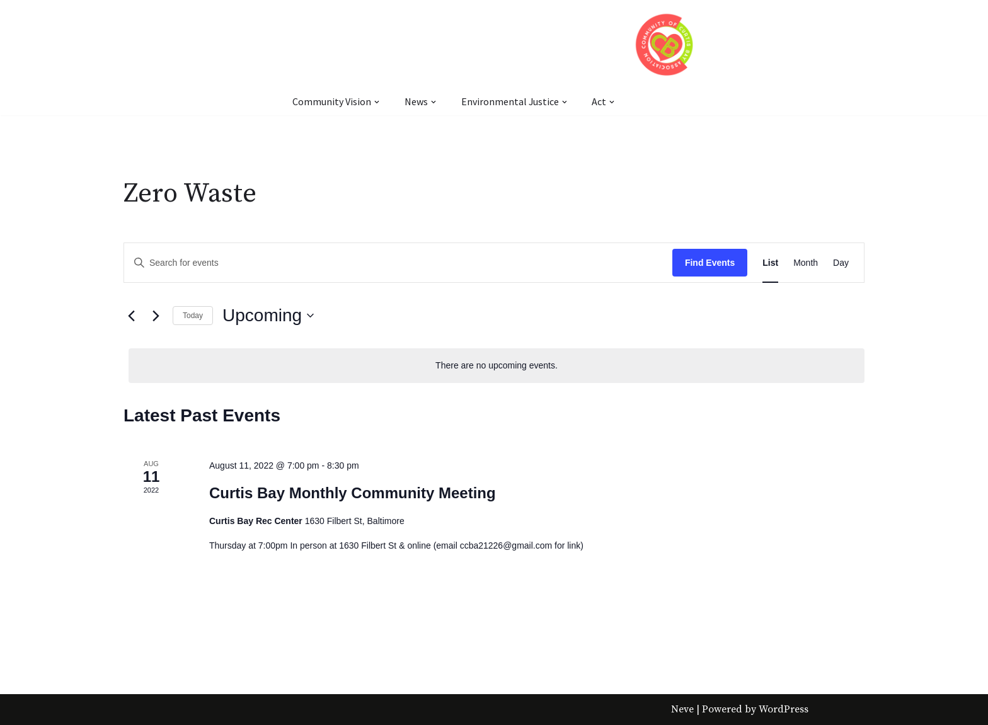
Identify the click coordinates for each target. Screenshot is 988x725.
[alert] (496, 365)
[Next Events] (155, 315)
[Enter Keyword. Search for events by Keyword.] (398, 263)
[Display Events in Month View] (805, 263)
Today (193, 315)
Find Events (710, 263)
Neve (682, 709)
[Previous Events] (131, 315)
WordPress (783, 709)
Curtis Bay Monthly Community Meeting (352, 492)
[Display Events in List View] (770, 263)
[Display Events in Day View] (841, 263)
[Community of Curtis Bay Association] (665, 44)
